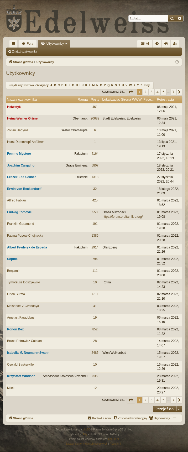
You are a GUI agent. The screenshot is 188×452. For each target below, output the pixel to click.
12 (95, 388)
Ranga (83, 99)
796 (95, 259)
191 (95, 224)
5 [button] (164, 91)
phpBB (87, 429)
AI (144, 43)
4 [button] (157, 91)
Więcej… (14, 45)
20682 (95, 118)
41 (95, 306)
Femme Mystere (19, 153)
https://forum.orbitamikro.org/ (122, 217)
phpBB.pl (113, 439)
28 (95, 341)
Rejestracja (165, 99)
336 (95, 376)
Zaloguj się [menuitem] (167, 45)
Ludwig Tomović (19, 212)
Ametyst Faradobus (20, 317)
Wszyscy (42, 85)
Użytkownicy (55, 43)
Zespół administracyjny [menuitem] (59, 51)
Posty (95, 99)
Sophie (12, 259)
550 (95, 212)
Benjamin (13, 271)
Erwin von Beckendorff (24, 189)
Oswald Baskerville (20, 364)
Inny (147, 85)
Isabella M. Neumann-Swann (28, 353)
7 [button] (173, 91)
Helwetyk (14, 107)
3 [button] (151, 91)
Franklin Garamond (20, 224)
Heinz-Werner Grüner (23, 118)
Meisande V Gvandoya (23, 306)
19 (95, 317)
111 (95, 271)
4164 (94, 153)
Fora (30, 43)
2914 (94, 247)
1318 (94, 177)
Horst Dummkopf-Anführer (25, 142)
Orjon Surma (16, 294)
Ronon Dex (15, 329)
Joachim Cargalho (20, 165)
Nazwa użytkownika (22, 99)
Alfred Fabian (16, 200)
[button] (131, 92)
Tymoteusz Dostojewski (23, 282)
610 (95, 294)
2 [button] (145, 91)
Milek (10, 388)
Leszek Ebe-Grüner (21, 177)
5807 (94, 165)
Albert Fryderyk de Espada (27, 247)
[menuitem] (157, 44)
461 (95, 107)
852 (95, 329)
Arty (85, 434)
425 (95, 200)
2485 (94, 353)
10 (95, 282)
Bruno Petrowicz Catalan (24, 341)
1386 (94, 235)
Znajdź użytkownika (24, 51)
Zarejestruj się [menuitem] (176, 45)
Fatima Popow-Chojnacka (25, 235)
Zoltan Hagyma (17, 130)
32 (95, 189)
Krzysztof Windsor (21, 376)
